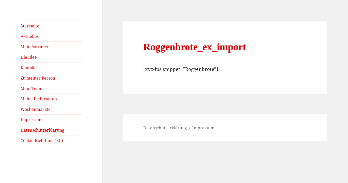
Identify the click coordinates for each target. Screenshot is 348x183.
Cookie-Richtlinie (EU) (42, 140)
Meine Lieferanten (39, 99)
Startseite (30, 26)
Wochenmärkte (36, 109)
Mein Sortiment (36, 47)
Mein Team (31, 88)
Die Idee (29, 57)
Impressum (32, 120)
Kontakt (28, 67)
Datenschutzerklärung (42, 130)
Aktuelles (30, 36)
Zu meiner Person (38, 78)
